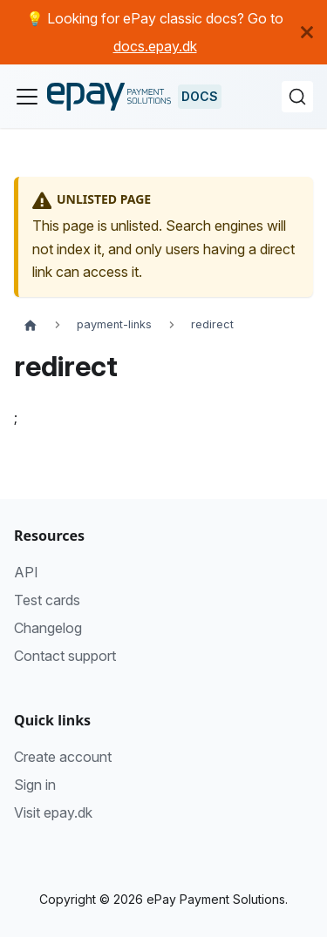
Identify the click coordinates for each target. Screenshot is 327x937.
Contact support (65, 655)
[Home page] (30, 325)
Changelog (48, 628)
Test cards (47, 600)
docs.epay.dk (155, 46)
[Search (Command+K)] (297, 96)
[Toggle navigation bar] (27, 97)
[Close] (314, 32)
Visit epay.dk (53, 812)
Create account (63, 756)
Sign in (35, 784)
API (26, 572)
